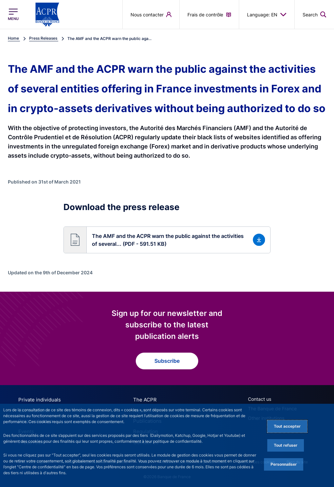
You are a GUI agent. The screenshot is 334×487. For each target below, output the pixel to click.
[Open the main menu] (13, 14)
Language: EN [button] (267, 14)
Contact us (259, 399)
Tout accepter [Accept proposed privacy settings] (287, 426)
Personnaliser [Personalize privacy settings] (284, 464)
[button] (167, 239)
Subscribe (167, 361)
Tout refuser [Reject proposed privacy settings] (285, 445)
